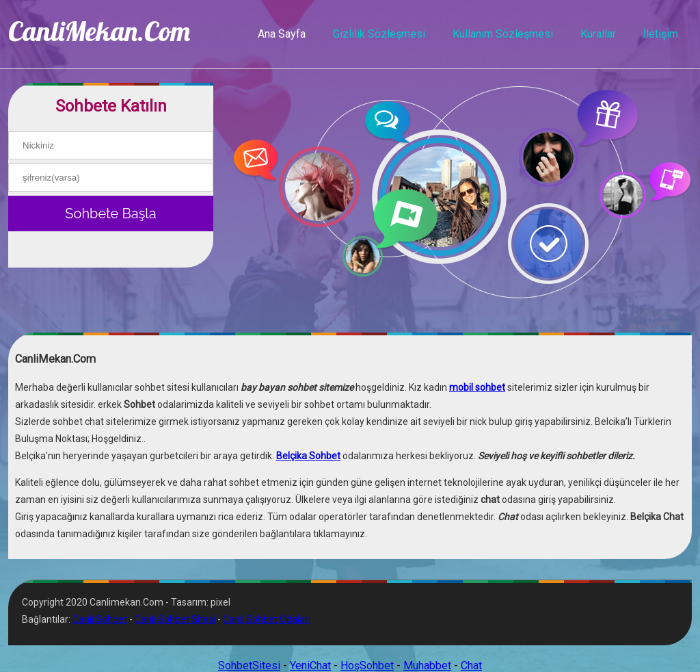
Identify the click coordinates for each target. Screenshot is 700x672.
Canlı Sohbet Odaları (266, 619)
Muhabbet (427, 665)
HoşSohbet (367, 665)
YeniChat (310, 665)
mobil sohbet (477, 387)
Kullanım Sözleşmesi (503, 33)
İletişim (660, 33)
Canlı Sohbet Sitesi (175, 619)
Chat (471, 665)
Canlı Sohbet (99, 619)
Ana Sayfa (282, 33)
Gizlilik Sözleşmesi (379, 33)
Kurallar (598, 33)
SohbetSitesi (249, 665)
